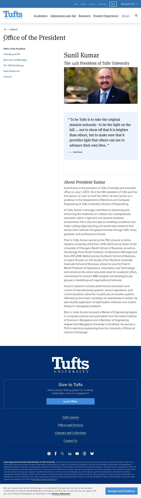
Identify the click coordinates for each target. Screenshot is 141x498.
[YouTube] (77, 454)
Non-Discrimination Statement (45, 479)
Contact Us (70, 441)
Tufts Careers (70, 417)
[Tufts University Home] (12, 15)
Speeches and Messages (15, 59)
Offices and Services (70, 425)
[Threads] (84, 454)
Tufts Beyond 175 (11, 54)
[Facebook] (55, 454)
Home (5, 29)
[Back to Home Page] (70, 365)
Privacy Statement (61, 493)
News (83, 4)
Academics (41, 16)
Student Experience (106, 16)
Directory (102, 4)
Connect (7, 76)
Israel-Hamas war (11, 71)
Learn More (70, 401)
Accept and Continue (121, 491)
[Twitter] (62, 454)
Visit (76, 4)
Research (84, 16)
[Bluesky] (92, 454)
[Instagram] (49, 454)
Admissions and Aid (63, 16)
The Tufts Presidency (13, 65)
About (125, 16)
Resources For (128, 3)
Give (113, 4)
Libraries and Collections (70, 433)
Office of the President (14, 48)
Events (92, 4)
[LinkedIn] (69, 454)
